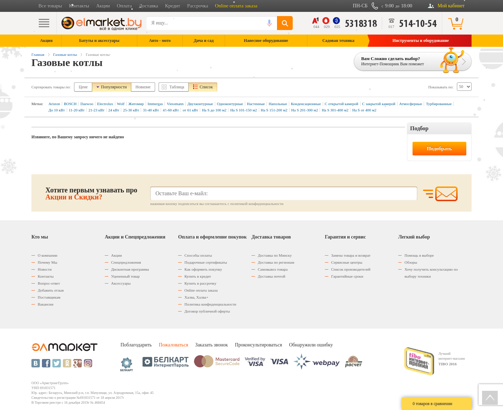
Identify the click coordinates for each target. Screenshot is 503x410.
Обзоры (410, 262)
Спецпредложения (126, 262)
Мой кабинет (451, 5)
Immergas (155, 104)
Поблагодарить (136, 344)
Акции (103, 5)
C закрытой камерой (378, 104)
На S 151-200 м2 (274, 110)
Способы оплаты (198, 255)
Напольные (278, 104)
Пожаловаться (173, 344)
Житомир (136, 104)
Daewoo (86, 104)
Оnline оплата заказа (201, 290)
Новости (45, 269)
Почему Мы (47, 262)
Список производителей (350, 269)
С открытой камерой (341, 104)
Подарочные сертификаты (205, 262)
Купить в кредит (197, 276)
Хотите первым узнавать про (91, 193)
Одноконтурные (230, 104)
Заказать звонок (211, 344)
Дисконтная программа (130, 269)
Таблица (176, 87)
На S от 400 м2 (364, 110)
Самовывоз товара (272, 269)
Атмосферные (410, 104)
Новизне (143, 87)
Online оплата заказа (236, 5)
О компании (47, 255)
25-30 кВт (131, 110)
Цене (83, 87)
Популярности (114, 87)
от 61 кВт (190, 110)
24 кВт (113, 110)
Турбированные (439, 104)
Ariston (54, 104)
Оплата (124, 5)
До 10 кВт (57, 110)
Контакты (79, 5)
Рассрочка (197, 5)
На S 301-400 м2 (335, 110)
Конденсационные (306, 104)
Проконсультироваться (258, 344)
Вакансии (45, 304)
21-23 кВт (96, 110)
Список (206, 87)
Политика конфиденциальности (210, 304)
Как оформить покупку (203, 269)
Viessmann (175, 104)
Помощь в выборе (419, 255)
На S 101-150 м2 (243, 110)
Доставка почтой (271, 276)
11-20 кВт (77, 110)
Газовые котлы (65, 54)
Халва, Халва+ (196, 297)
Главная (37, 54)
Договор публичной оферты (207, 311)
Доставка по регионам (276, 262)
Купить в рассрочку (200, 283)
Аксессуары (121, 283)
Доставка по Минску (275, 255)
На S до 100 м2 (214, 110)
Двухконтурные (200, 104)
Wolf (121, 104)
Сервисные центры (346, 262)
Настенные (256, 104)
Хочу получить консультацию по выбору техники (431, 272)
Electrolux (105, 104)
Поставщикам (49, 297)
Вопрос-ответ (49, 283)
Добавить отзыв (51, 290)
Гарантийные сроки (347, 276)
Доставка (148, 5)
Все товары (50, 5)
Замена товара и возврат (351, 255)
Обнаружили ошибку (311, 344)
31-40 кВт (151, 110)
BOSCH (70, 104)
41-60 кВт (171, 110)
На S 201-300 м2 (304, 110)
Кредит (172, 5)
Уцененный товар (125, 276)
